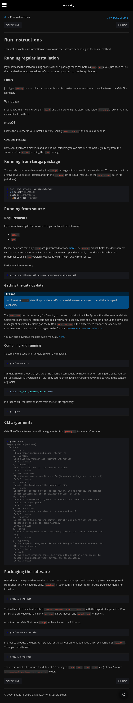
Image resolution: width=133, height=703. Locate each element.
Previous (12, 25)
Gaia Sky (68, 5)
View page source (117, 17)
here (72, 248)
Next (122, 25)
